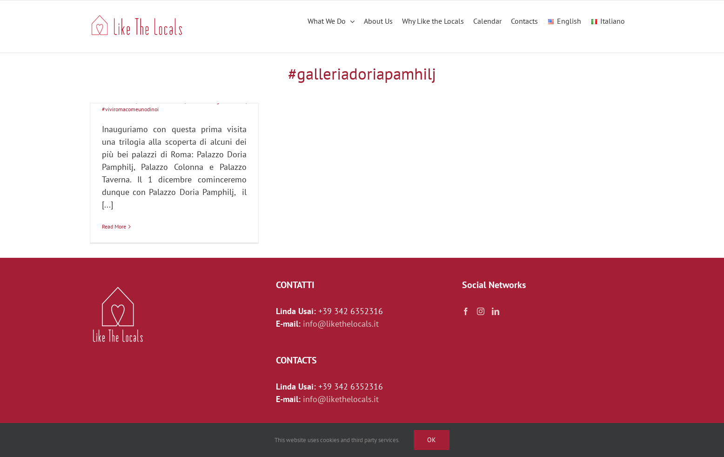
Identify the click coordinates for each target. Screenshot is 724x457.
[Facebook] (465, 311)
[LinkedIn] (495, 311)
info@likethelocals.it (341, 323)
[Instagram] (480, 311)
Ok (431, 440)
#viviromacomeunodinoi (130, 109)
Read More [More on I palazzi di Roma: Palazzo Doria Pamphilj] (114, 226)
